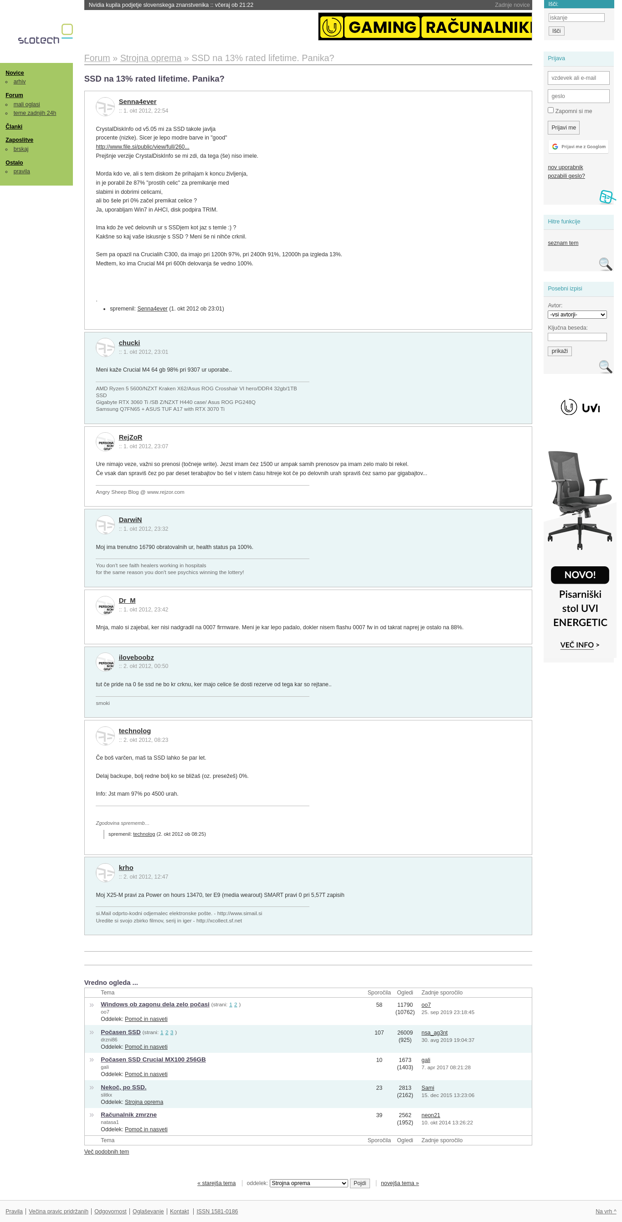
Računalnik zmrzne (129, 1114)
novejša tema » (400, 1183)
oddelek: (297, 1183)
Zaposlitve (19, 140)
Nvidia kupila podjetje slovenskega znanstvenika (171, 5)
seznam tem (563, 243)
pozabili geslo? (566, 176)
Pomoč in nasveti (146, 1019)
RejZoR (131, 437)
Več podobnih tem (106, 1152)
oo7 (105, 1012)
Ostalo (14, 163)
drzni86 (109, 1039)
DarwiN (130, 519)
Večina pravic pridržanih (58, 1211)
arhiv (20, 81)
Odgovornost (110, 1211)
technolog (135, 731)
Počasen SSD (120, 1032)
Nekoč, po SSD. (123, 1087)
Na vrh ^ (606, 1211)
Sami (428, 1088)
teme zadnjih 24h (35, 113)
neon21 (431, 1115)
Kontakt (179, 1211)
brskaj (21, 149)
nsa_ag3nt (435, 1033)
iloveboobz (136, 657)
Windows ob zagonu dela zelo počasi (155, 1004)
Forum (14, 95)
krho (126, 867)
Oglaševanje (148, 1211)
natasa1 (110, 1122)
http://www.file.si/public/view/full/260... (142, 147)
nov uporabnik (565, 167)
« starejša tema (216, 1183)
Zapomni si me (570, 110)
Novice (14, 73)
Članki (13, 127)
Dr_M (127, 600)
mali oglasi (27, 104)
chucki (129, 343)
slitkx (106, 1095)
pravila (22, 171)
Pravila (14, 1211)
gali (104, 1067)
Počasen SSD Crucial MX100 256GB (153, 1059)
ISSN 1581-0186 (217, 1211)
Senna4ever (138, 101)
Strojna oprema (144, 1102)
